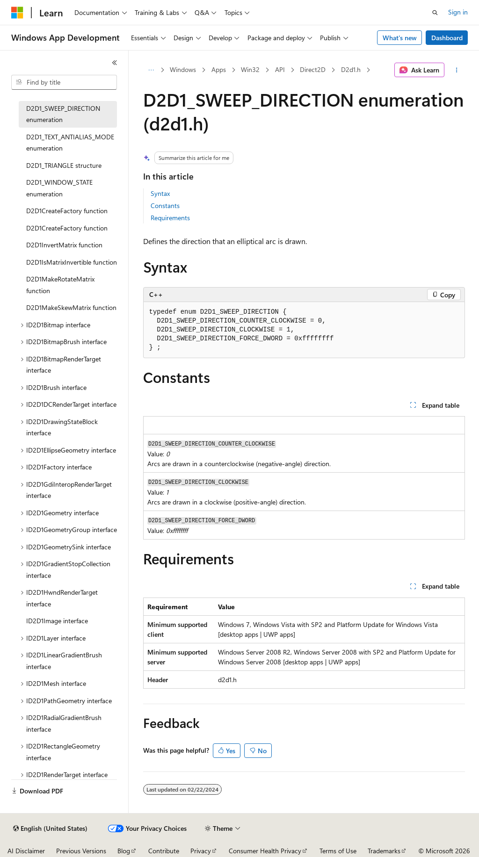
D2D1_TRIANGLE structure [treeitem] (64, 165)
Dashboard (447, 37)
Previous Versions (81, 850)
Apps (218, 69)
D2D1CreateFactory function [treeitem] (67, 210)
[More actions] (456, 70)
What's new (400, 37)
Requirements (170, 217)
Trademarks (384, 850)
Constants (165, 205)
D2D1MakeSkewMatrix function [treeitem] (71, 307)
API (280, 69)
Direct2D (313, 69)
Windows (183, 69)
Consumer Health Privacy (265, 850)
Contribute (163, 850)
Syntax (160, 193)
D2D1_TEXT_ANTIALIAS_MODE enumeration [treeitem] (70, 142)
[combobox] (64, 82)
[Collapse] (114, 62)
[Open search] (435, 12)
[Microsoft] (17, 13)
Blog (123, 850)
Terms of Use (337, 850)
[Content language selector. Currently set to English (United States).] (50, 828)
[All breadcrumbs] (151, 70)
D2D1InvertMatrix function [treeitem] (64, 244)
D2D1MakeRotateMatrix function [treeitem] (60, 284)
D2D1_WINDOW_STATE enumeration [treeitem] (59, 188)
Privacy (200, 850)
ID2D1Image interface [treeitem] (57, 620)
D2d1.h (351, 69)
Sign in (458, 11)
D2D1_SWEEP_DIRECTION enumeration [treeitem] (63, 114)
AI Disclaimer (26, 850)
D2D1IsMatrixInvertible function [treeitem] (71, 262)
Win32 (250, 69)
